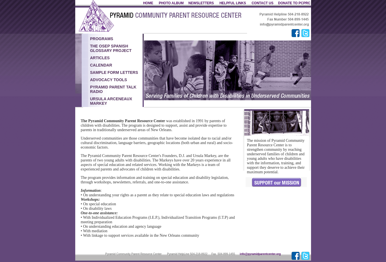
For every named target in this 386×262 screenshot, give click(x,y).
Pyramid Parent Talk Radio (113, 89)
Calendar (101, 65)
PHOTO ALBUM (171, 3)
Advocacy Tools (108, 80)
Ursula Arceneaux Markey (111, 101)
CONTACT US (262, 3)
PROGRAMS (101, 39)
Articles (100, 58)
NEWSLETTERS (201, 3)
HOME (148, 3)
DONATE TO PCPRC (294, 3)
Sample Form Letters (114, 72)
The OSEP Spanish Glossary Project (111, 48)
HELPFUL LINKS (233, 3)
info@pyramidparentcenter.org (260, 254)
